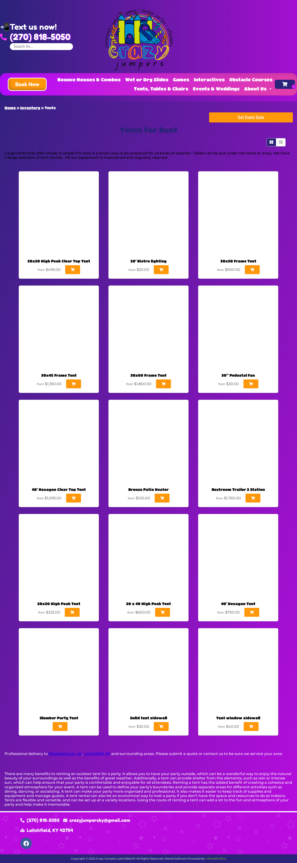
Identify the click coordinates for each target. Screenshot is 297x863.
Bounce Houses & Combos (89, 79)
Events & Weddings (216, 88)
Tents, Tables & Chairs (161, 88)
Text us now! (33, 27)
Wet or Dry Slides (146, 79)
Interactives (209, 79)
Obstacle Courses (251, 79)
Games (181, 79)
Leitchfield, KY (97, 754)
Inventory (30, 108)
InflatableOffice (215, 858)
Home (10, 108)
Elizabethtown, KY (65, 754)
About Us (258, 88)
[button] (27, 84)
